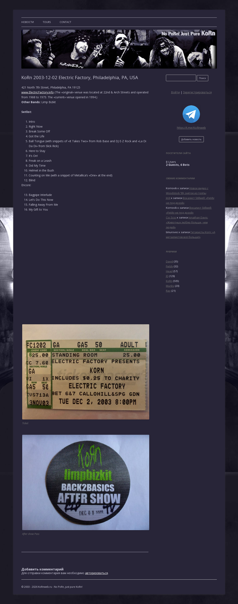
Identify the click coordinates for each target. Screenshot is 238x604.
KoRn (169, 281)
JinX (168, 198)
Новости (27, 22)
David (169, 261)
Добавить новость (191, 139)
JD (167, 276)
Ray (168, 291)
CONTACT (65, 22)
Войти (175, 92)
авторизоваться (96, 573)
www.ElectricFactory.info (37, 92)
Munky (170, 286)
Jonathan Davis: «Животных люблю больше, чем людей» (187, 222)
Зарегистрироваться (197, 92)
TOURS (47, 22)
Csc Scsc (171, 217)
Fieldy (169, 266)
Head (169, 271)
